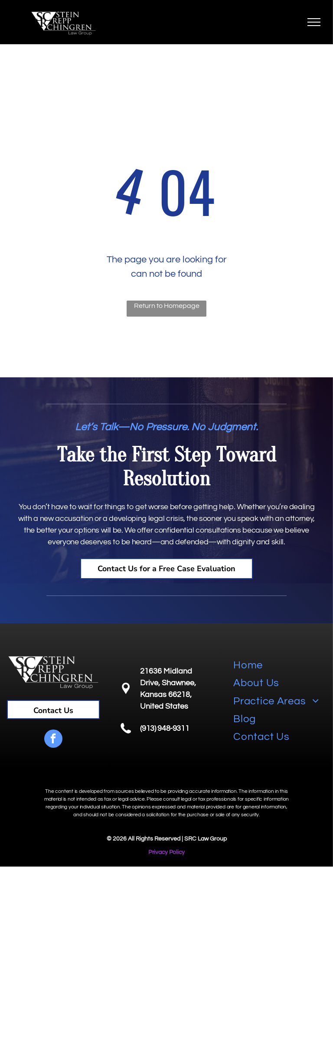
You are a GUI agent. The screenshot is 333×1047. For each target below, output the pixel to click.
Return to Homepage (166, 305)
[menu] (314, 22)
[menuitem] (279, 665)
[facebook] (53, 740)
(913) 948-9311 (164, 728)
